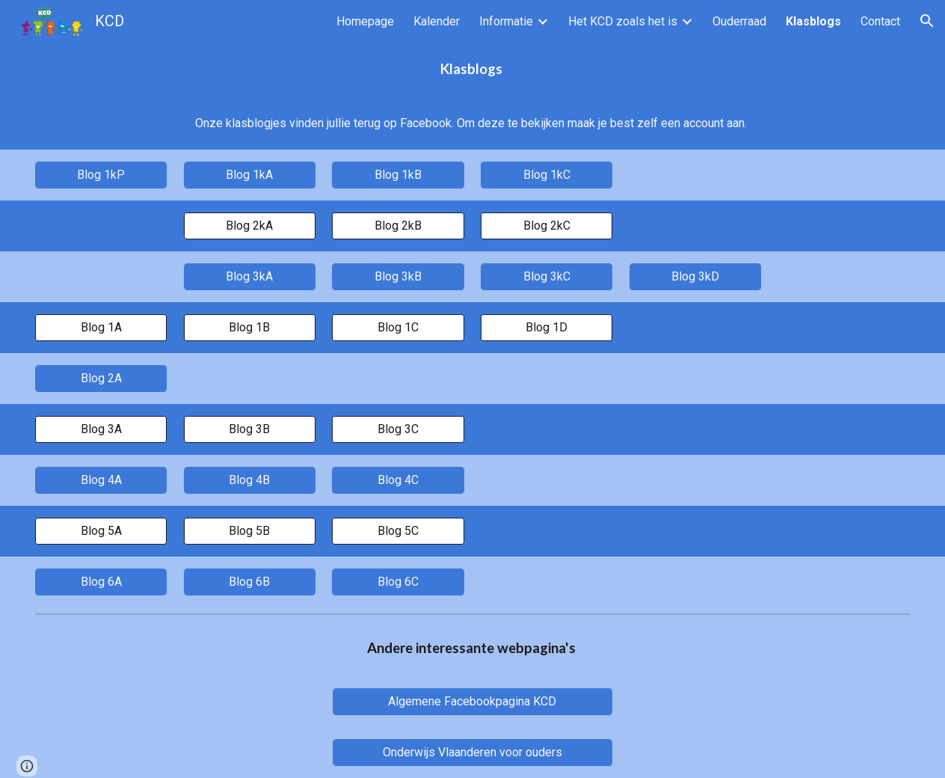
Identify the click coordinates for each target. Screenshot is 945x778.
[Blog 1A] (101, 327)
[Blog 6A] (101, 582)
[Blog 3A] (101, 429)
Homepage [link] (365, 21)
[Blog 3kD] (695, 276)
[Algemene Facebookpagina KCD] (472, 701)
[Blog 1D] (546, 327)
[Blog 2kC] (546, 225)
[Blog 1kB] (398, 175)
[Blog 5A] (101, 531)
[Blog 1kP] (101, 175)
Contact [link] (880, 21)
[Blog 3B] (250, 429)
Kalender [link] (436, 21)
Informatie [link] (506, 21)
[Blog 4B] (250, 480)
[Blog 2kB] (398, 225)
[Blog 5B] (250, 531)
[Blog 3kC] (546, 276)
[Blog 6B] (250, 582)
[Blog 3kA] (250, 276)
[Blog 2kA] (250, 225)
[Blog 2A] (101, 378)
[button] (927, 21)
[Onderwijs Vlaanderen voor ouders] (472, 752)
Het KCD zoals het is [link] (622, 21)
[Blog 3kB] (398, 276)
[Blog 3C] (398, 429)
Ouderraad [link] (739, 21)
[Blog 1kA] (250, 175)
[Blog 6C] (398, 582)
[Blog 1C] (398, 327)
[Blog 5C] (398, 531)
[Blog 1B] (250, 327)
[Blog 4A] (101, 480)
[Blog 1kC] (546, 175)
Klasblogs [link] (813, 21)
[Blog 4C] (398, 480)
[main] (472, 69)
